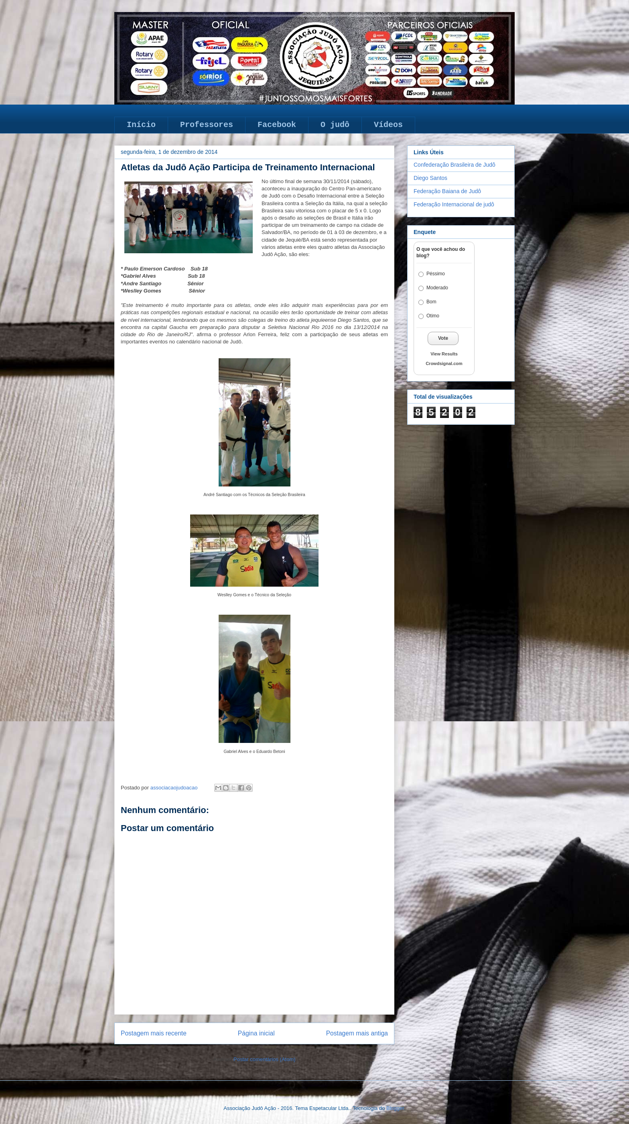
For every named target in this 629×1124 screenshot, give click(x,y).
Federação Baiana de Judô (447, 191)
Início (141, 124)
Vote (443, 338)
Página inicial (256, 1033)
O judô (335, 124)
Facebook (277, 124)
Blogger (395, 1108)
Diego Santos (430, 178)
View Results (444, 353)
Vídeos (388, 124)
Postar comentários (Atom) (264, 1059)
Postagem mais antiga (357, 1033)
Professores (206, 124)
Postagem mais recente (154, 1033)
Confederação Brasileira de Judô (454, 164)
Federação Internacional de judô (454, 204)
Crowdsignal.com (444, 363)
